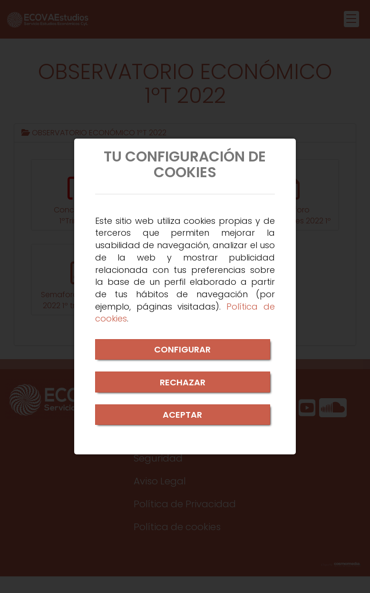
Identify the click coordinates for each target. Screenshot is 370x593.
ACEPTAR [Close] (182, 415)
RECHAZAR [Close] (182, 382)
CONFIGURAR (182, 349)
